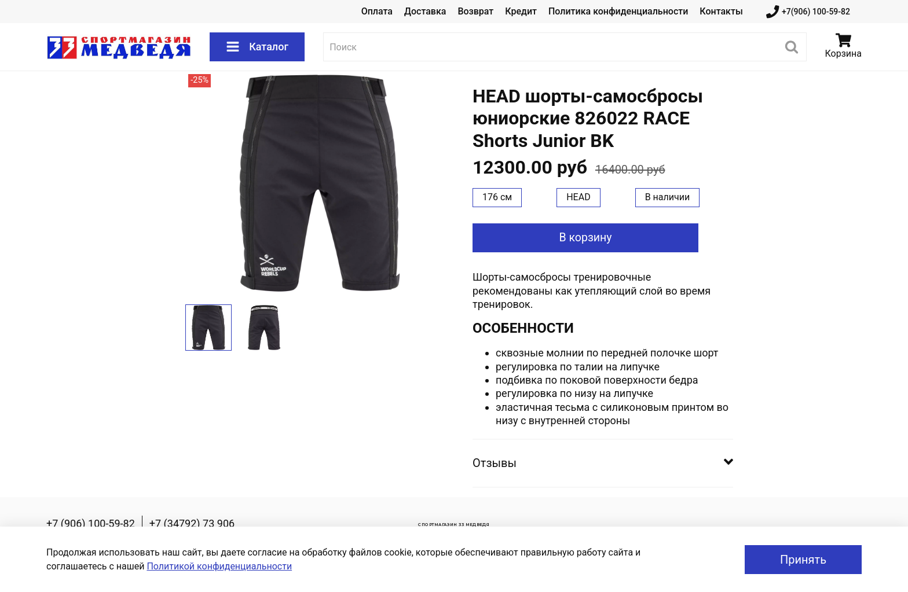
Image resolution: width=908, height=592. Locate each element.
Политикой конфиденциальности (219, 566)
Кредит (521, 11)
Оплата (377, 11)
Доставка (425, 11)
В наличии (667, 197)
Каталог (257, 47)
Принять (803, 560)
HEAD (578, 197)
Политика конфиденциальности (618, 11)
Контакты (721, 11)
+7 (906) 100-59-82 (90, 523)
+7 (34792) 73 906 (192, 523)
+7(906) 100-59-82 (808, 12)
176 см (497, 197)
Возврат (475, 11)
